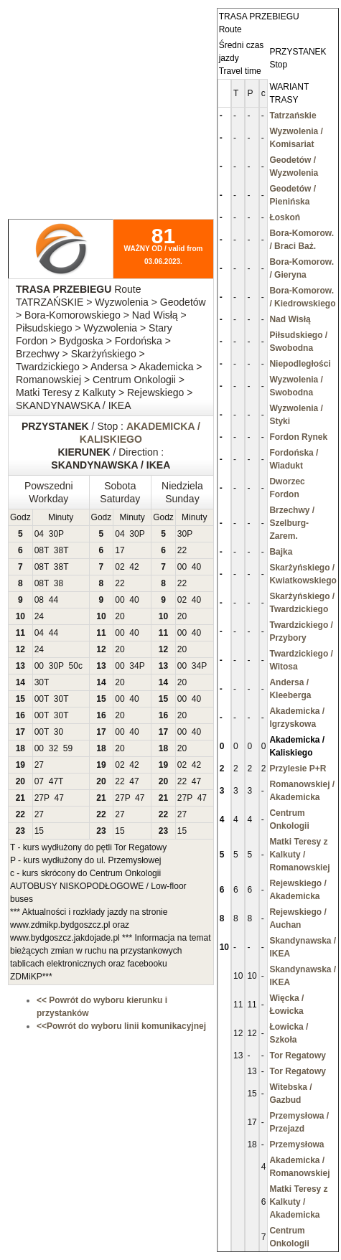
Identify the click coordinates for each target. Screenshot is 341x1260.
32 (53, 748)
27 (39, 765)
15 (39, 831)
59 (68, 748)
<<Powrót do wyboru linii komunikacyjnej (121, 1026)
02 (119, 567)
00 (182, 567)
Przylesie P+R (297, 768)
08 (39, 550)
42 (134, 567)
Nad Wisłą (289, 319)
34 (134, 666)
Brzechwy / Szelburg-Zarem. (291, 523)
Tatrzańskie (292, 116)
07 (39, 781)
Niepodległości (299, 364)
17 (119, 550)
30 (53, 534)
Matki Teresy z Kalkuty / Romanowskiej (299, 855)
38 (58, 550)
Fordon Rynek (298, 437)
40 (196, 567)
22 (182, 550)
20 (119, 616)
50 (73, 666)
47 (53, 781)
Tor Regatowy (297, 1055)
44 (53, 600)
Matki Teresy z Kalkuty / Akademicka (298, 1202)
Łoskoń (284, 217)
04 (39, 534)
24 (39, 616)
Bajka (280, 552)
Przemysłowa (296, 1144)
